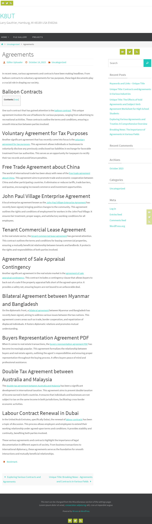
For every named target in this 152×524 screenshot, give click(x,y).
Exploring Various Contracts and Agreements (22, 479)
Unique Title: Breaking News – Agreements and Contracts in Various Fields (70, 479)
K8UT (7, 16)
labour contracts (74, 419)
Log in (113, 208)
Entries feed (116, 214)
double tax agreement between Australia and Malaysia (35, 385)
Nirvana (75, 511)
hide (16, 99)
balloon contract (63, 110)
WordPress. (85, 511)
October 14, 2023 (37, 62)
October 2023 (116, 168)
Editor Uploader (15, 62)
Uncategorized (13, 44)
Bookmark (12, 461)
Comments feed (118, 219)
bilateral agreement (39, 310)
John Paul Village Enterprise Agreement (66, 202)
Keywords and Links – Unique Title (127, 83)
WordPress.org (117, 225)
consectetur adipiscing (75, 505)
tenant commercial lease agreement (50, 235)
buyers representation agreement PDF (69, 343)
